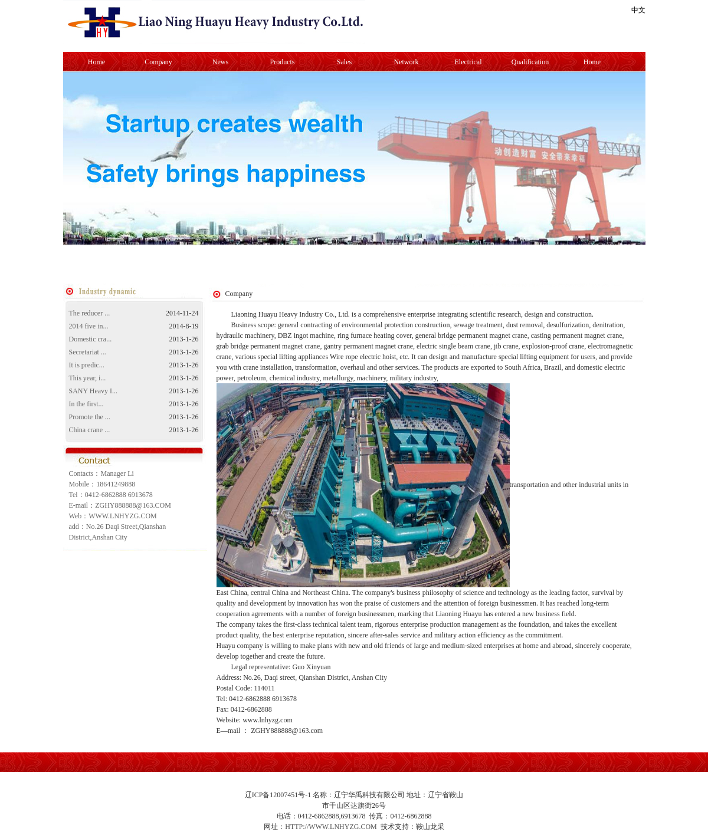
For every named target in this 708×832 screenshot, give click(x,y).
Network (406, 62)
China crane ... (89, 430)
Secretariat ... (87, 352)
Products (282, 62)
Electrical (468, 62)
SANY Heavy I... (93, 391)
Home (96, 62)
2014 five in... (89, 326)
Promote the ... (89, 417)
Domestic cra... (90, 339)
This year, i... (87, 378)
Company (158, 62)
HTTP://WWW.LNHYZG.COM (331, 827)
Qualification (530, 62)
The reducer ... (89, 313)
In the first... (86, 404)
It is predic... (86, 365)
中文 (638, 10)
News (220, 62)
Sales (344, 62)
